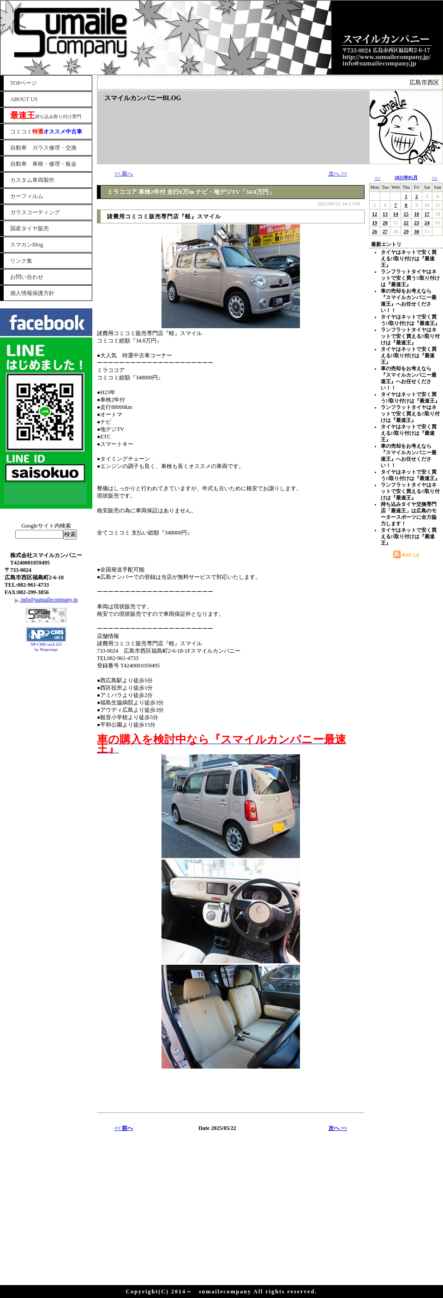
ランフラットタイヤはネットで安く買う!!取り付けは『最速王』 (410, 278)
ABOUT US (23, 99)
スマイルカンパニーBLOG (142, 98)
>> (434, 177)
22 (405, 222)
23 (416, 222)
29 (405, 231)
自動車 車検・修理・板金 (43, 164)
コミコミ (46, 131)
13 (385, 213)
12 (374, 213)
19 (374, 222)
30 (416, 231)
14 (395, 213)
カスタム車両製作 (32, 180)
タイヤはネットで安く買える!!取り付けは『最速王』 (409, 258)
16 (416, 213)
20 (385, 222)
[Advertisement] (46, 677)
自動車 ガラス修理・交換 (43, 147)
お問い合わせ (26, 277)
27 (385, 231)
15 (405, 213)
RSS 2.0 (406, 555)
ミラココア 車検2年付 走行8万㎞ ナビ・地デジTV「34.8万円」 (191, 191)
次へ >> (338, 173)
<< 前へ (123, 173)
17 (427, 213)
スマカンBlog (26, 244)
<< (377, 177)
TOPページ (23, 83)
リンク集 (21, 261)
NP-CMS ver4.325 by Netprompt (46, 647)
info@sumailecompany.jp (46, 599)
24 (427, 222)
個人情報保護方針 (32, 293)
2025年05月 (406, 177)
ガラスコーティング (35, 212)
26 (374, 231)
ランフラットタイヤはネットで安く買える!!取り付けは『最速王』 (410, 336)
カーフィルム (26, 196)
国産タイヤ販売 (29, 228)
